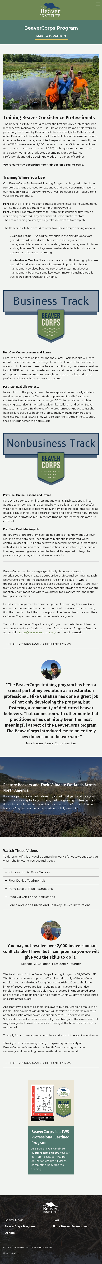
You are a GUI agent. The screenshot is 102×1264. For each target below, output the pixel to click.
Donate (10, 1232)
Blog (56, 1220)
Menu (98, 4)
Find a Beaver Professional (70, 1226)
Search (53, 1233)
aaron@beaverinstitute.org (37, 632)
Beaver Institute (51, 10)
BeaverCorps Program (20, 1226)
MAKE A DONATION (51, 36)
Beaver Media (14, 1220)
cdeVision (15, 1253)
